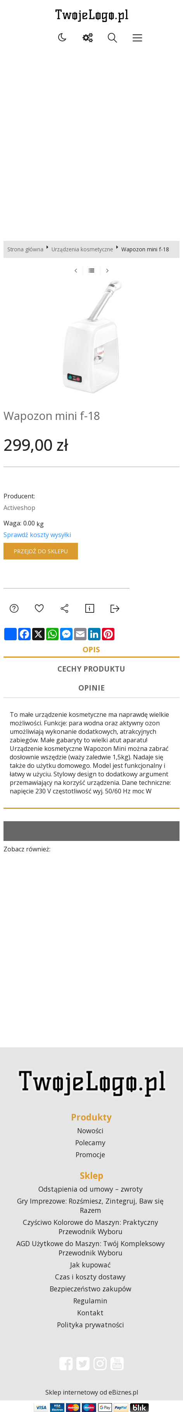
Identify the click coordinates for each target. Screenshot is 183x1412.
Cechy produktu (91, 668)
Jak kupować (90, 1264)
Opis (91, 649)
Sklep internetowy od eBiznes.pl (91, 1392)
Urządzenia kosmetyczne (82, 249)
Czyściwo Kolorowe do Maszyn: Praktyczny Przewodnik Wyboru (90, 1227)
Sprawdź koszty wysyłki (37, 534)
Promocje (90, 1154)
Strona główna (25, 249)
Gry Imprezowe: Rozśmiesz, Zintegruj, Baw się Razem (90, 1205)
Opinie (91, 687)
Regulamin (90, 1300)
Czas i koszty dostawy (90, 1276)
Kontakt (90, 1312)
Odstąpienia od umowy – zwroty (90, 1189)
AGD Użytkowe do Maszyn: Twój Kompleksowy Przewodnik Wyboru (90, 1248)
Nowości (90, 1130)
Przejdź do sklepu (41, 551)
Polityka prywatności (90, 1324)
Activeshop (19, 507)
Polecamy (90, 1142)
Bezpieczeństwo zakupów (90, 1288)
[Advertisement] (91, 142)
